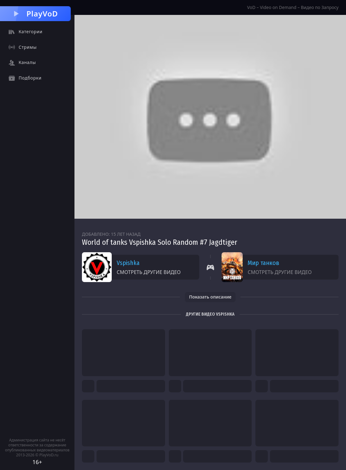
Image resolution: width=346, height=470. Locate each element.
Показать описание (210, 297)
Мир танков (263, 263)
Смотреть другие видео (149, 272)
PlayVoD (35, 13)
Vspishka (128, 263)
